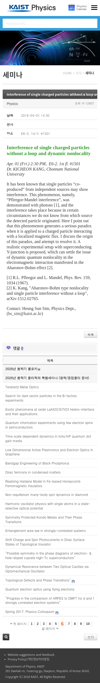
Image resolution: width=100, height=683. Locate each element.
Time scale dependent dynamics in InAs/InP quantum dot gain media (48, 438)
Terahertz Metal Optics (22, 387)
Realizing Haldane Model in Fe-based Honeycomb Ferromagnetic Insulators (43, 483)
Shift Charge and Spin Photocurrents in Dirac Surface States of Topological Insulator (45, 541)
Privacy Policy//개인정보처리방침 (28, 659)
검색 (6, 637)
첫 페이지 (18, 624)
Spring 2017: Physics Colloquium (29, 611)
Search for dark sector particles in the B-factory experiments (41, 397)
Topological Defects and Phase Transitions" (38, 580)
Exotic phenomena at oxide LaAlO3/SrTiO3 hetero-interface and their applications (49, 411)
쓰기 (90, 637)
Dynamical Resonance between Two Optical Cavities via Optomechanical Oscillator (47, 568)
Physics (12, 103)
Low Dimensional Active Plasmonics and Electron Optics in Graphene (49, 451)
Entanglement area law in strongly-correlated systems (45, 530)
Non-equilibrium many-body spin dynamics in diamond (46, 494)
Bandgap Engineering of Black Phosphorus (37, 463)
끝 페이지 (50, 629)
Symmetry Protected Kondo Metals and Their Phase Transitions (43, 519)
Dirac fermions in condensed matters (33, 472)
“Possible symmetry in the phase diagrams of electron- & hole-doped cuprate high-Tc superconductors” (48, 555)
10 (88, 624)
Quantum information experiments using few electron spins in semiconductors (49, 424)
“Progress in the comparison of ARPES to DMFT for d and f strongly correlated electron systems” (49, 600)
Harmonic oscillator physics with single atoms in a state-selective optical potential (47, 505)
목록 (90, 334)
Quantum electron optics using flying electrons (39, 589)
